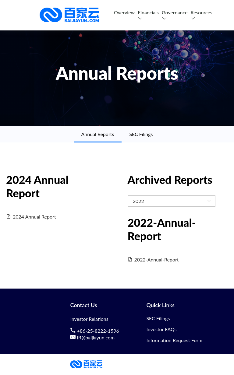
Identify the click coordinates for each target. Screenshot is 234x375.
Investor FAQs (161, 329)
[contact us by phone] (73, 331)
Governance (175, 15)
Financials (148, 15)
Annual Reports (97, 134)
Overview (124, 12)
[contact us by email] (73, 337)
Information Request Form (174, 340)
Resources (201, 15)
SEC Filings (141, 134)
